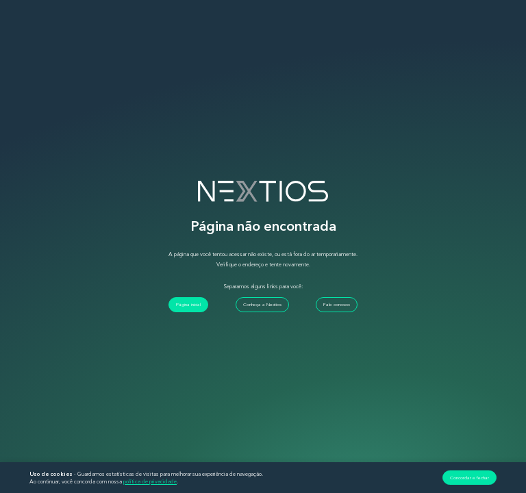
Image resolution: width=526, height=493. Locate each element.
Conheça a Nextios (262, 304)
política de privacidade (150, 481)
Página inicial (188, 304)
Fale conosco (336, 304)
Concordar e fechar (469, 478)
